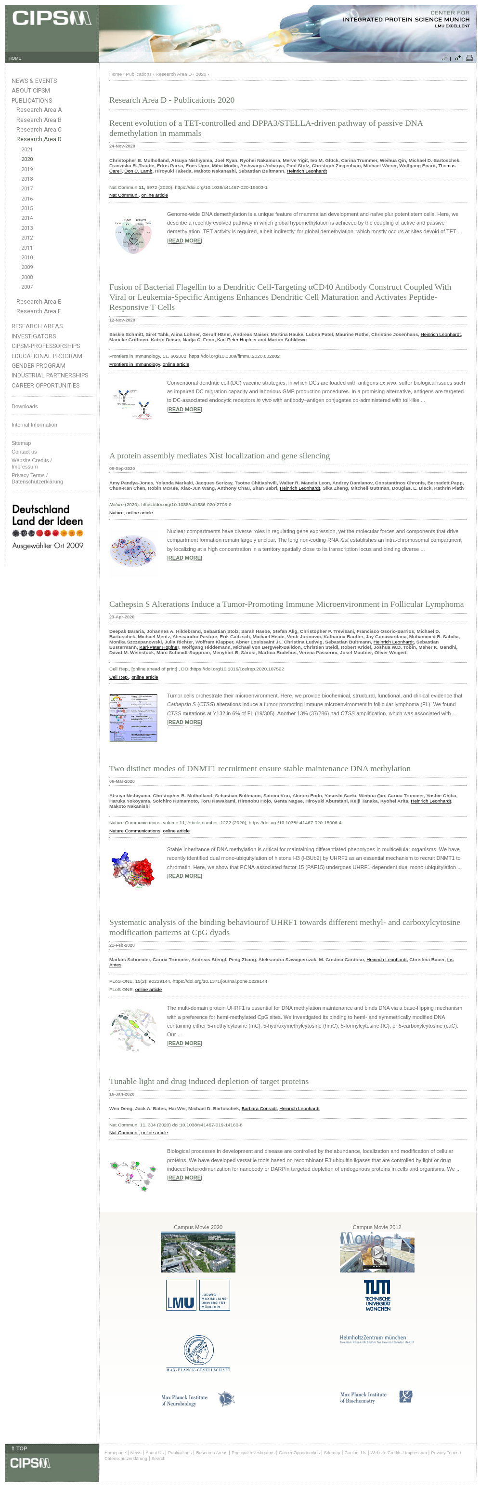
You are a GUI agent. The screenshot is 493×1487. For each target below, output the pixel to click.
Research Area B (39, 120)
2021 (27, 150)
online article (154, 195)
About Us (154, 1452)
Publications (32, 100)
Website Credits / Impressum (399, 1452)
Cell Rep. (119, 677)
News (136, 1452)
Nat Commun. (124, 195)
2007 (27, 287)
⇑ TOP (19, 1448)
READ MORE (185, 240)
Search (159, 1458)
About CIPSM (31, 90)
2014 (27, 218)
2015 (27, 208)
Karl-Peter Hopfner (237, 339)
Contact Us (355, 1452)
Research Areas (37, 326)
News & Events (34, 80)
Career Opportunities (45, 385)
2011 (27, 248)
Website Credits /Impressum (32, 463)
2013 (27, 228)
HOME (15, 58)
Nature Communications (134, 830)
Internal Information (34, 425)
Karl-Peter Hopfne (159, 647)
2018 (27, 179)
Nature (116, 512)
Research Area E (38, 301)
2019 (27, 169)
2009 (27, 267)
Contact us (24, 452)
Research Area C (39, 129)
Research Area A (39, 110)
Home (115, 74)
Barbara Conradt (259, 1108)
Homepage (115, 1452)
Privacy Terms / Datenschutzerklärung (37, 478)
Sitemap (21, 443)
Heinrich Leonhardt (307, 171)
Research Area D (39, 139)
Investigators (34, 336)
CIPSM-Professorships (46, 345)
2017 (27, 189)
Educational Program (47, 356)
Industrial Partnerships (50, 375)
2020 (27, 159)
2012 (27, 238)
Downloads (25, 406)
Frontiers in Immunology (134, 364)
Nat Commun (123, 1132)
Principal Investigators (253, 1452)
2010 (27, 258)
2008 (27, 277)
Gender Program (38, 365)
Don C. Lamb (138, 171)
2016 (27, 199)
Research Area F (38, 311)
